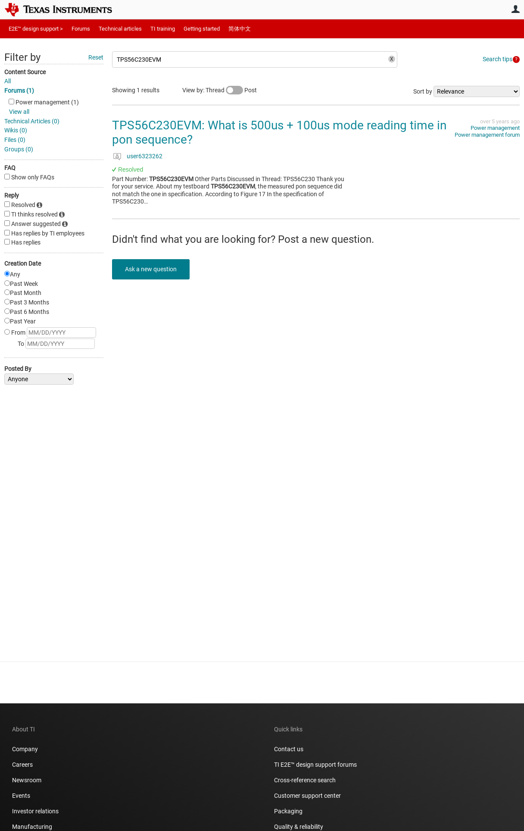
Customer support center (307, 795)
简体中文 (239, 28)
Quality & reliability (298, 826)
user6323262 (144, 156)
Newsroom (26, 780)
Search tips (497, 59)
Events (21, 795)
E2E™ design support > (36, 28)
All (7, 81)
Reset (95, 57)
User (515, 9)
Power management (495, 128)
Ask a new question (151, 269)
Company (25, 749)
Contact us (288, 749)
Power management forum (487, 135)
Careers (22, 764)
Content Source (25, 72)
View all (19, 111)
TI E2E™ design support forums (315, 764)
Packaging (288, 811)
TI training (162, 28)
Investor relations (35, 811)
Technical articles (120, 28)
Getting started (202, 28)
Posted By (17, 368)
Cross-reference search (305, 780)
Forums (81, 28)
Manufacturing (32, 826)
